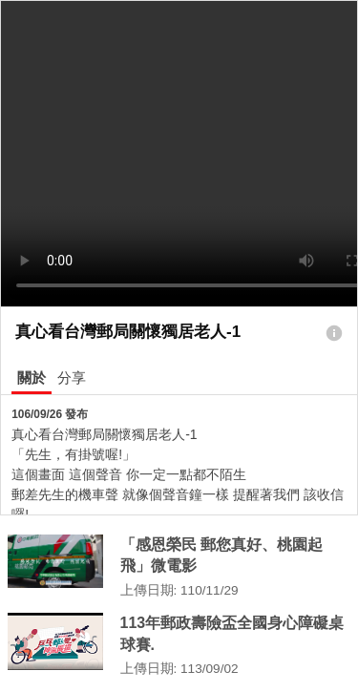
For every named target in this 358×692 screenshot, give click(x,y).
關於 (31, 377)
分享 (71, 377)
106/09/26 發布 (49, 414)
